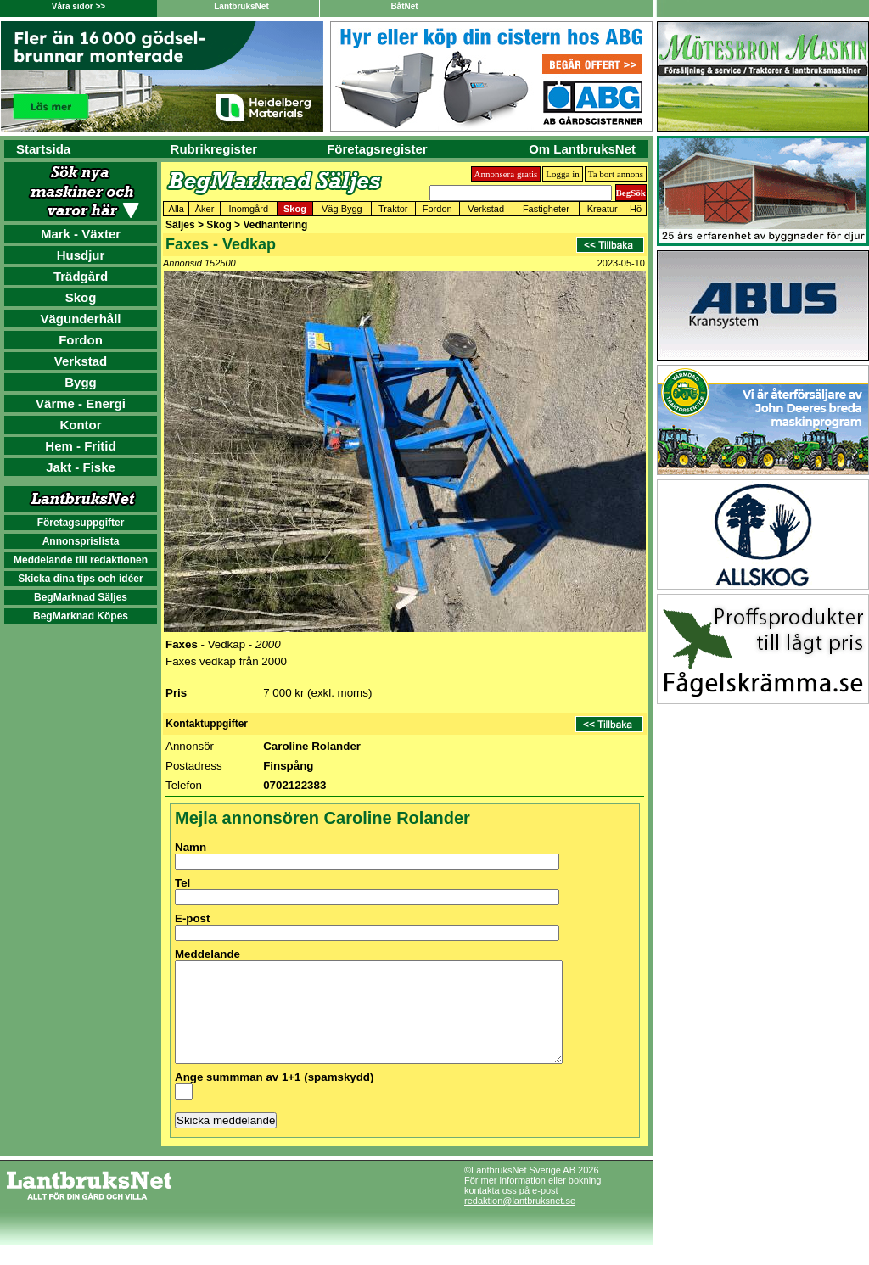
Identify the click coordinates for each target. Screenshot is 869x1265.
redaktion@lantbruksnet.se (519, 1221)
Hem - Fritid (80, 446)
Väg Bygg (342, 209)
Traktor (392, 209)
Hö (636, 209)
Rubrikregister (214, 149)
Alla (176, 209)
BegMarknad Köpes (80, 616)
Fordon (81, 340)
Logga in (562, 174)
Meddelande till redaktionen (81, 560)
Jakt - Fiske (80, 467)
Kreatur (602, 209)
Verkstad (81, 361)
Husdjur (81, 255)
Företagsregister (377, 149)
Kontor (80, 424)
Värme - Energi (81, 403)
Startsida (43, 149)
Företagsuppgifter (81, 523)
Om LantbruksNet (582, 149)
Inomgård (248, 209)
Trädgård (80, 276)
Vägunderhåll (80, 318)
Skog (81, 297)
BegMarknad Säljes (80, 597)
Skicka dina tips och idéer (80, 579)
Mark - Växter (81, 234)
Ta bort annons (615, 174)
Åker (205, 209)
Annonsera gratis (506, 174)
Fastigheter (546, 209)
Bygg (80, 382)
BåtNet (404, 6)
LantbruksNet (241, 6)
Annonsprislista (81, 541)
